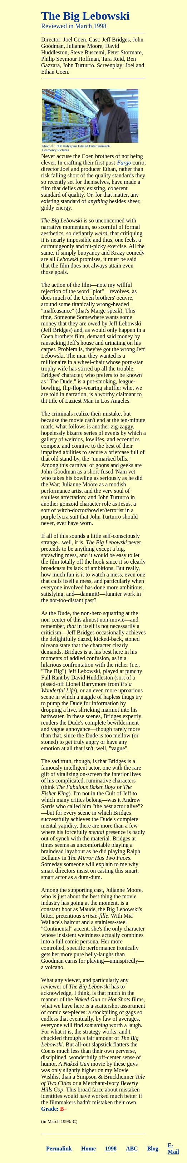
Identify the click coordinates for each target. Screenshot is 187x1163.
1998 (111, 1148)
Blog (152, 1148)
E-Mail (173, 1148)
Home (88, 1148)
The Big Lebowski (85, 15)
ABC (132, 1148)
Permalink (59, 1148)
